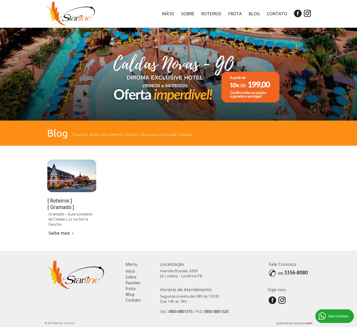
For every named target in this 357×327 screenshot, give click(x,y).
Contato (277, 13)
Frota (235, 13)
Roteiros (211, 13)
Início (168, 13)
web (309, 323)
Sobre (187, 13)
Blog (254, 13)
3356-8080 (296, 272)
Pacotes (133, 282)
